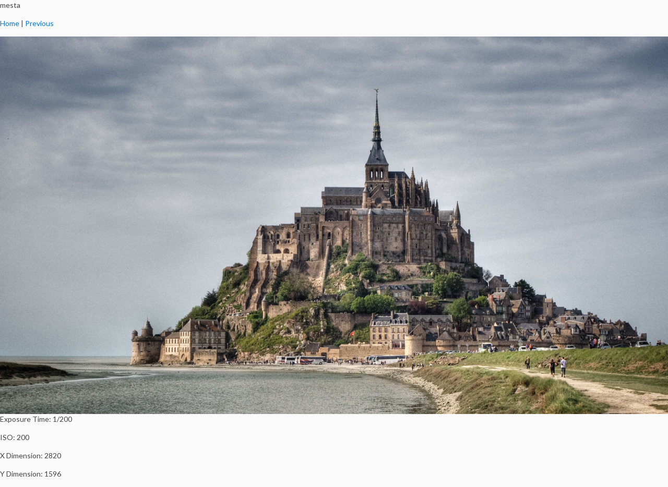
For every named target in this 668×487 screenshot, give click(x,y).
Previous (39, 23)
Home (9, 23)
